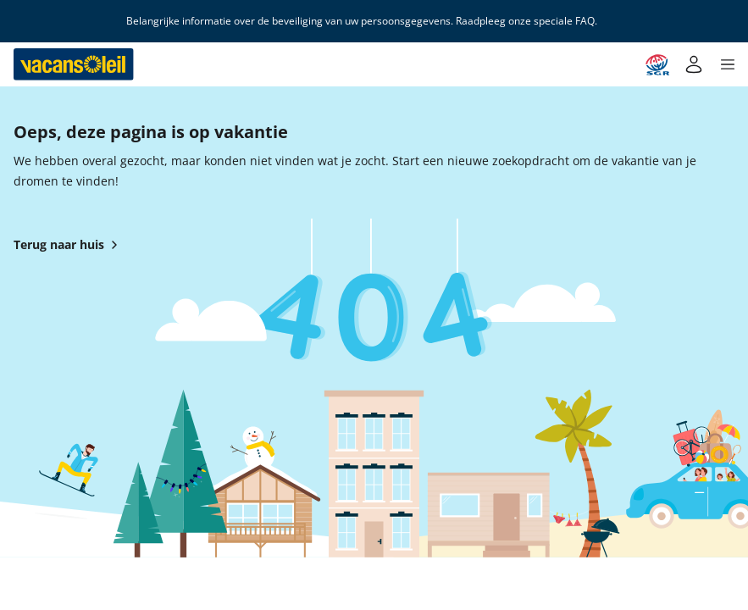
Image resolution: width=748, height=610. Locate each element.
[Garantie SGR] (658, 65)
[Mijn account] (694, 64)
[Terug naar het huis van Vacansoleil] (74, 64)
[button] (728, 64)
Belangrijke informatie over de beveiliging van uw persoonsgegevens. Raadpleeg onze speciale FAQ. (361, 21)
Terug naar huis (69, 245)
